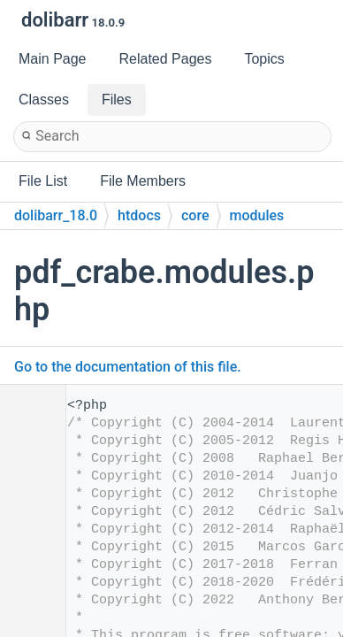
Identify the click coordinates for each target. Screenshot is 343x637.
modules (257, 215)
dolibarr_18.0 (55, 215)
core (195, 215)
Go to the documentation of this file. (127, 366)
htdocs (139, 215)
